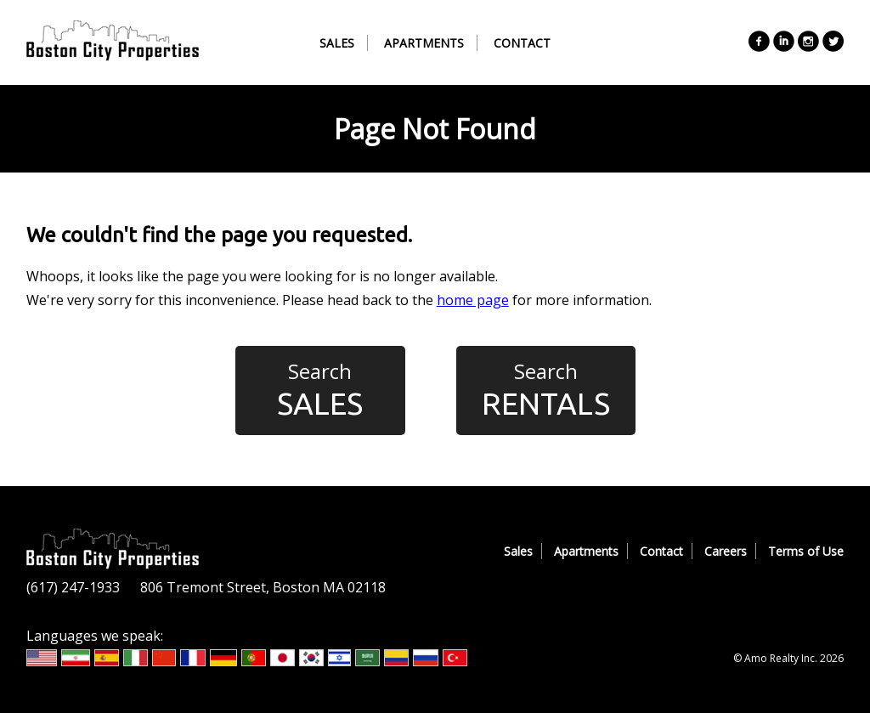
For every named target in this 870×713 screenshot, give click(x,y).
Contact (522, 43)
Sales (336, 43)
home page (473, 300)
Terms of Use (806, 551)
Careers (725, 551)
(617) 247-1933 (73, 587)
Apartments (424, 43)
